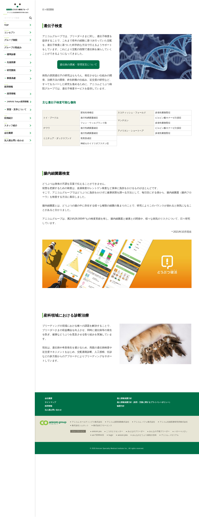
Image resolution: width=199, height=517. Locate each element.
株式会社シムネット (80, 488)
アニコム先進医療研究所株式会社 (174, 485)
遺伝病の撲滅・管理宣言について (78, 127)
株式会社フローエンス (102, 488)
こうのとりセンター (114, 494)
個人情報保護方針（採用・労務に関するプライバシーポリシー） (144, 465)
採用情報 (48, 469)
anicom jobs (123, 498)
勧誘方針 (120, 469)
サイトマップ (50, 465)
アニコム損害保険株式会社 (118, 485)
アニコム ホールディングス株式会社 (87, 485)
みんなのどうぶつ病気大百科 (144, 498)
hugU (111, 498)
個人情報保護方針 (124, 461)
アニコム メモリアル (169, 498)
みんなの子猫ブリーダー (159, 494)
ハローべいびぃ (180, 494)
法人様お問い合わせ (53, 473)
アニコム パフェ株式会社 (144, 485)
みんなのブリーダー (136, 494)
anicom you (97, 494)
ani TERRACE (98, 498)
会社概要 (48, 461)
